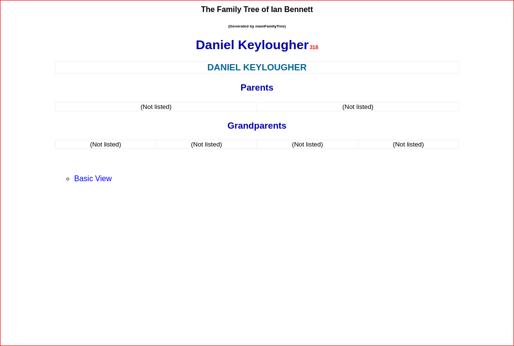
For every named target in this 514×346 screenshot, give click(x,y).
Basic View (93, 178)
